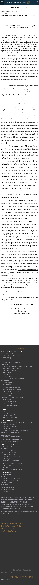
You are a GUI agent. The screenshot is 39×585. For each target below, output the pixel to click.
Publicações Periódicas (11, 387)
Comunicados (6, 474)
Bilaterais (7, 395)
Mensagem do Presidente (11, 362)
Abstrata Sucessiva (10, 426)
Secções (4, 413)
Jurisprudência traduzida (12, 469)
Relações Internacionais (11, 391)
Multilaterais (8, 393)
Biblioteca (5, 381)
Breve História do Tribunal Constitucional (18, 366)
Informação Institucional (12, 398)
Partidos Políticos (9, 453)
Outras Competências (10, 433)
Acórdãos (5, 448)
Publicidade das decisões (11, 463)
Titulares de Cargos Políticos (13, 441)
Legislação (5, 435)
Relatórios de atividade (11, 401)
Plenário (5, 411)
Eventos (4, 485)
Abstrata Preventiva (10, 424)
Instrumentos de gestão (11, 406)
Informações (7, 383)
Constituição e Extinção (11, 456)
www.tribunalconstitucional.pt (28, 270)
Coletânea (5, 467)
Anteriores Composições (12, 368)
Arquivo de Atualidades (11, 478)
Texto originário (9, 376)
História (4, 364)
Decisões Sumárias (8, 451)
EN (37, 1)
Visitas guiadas (7, 487)
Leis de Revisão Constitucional (14, 378)
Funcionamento (8, 360)
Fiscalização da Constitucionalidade (16, 422)
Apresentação (7, 354)
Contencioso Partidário (11, 461)
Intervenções (6, 483)
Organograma (8, 403)
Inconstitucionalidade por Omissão (16, 430)
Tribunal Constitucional (12, 437)
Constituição (6, 373)
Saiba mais (6, 580)
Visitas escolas (7, 489)
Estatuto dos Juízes (9, 415)
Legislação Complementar (12, 439)
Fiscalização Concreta (11, 428)
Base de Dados (6, 446)
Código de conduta (9, 417)
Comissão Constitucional (12, 389)
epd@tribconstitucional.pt (12, 508)
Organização (8, 358)
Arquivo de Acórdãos (10, 480)
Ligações (5, 491)
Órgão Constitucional (11, 356)
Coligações (7, 459)
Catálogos (7, 385)
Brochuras (7, 399)
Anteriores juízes (9, 370)
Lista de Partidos (9, 454)
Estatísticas (6, 465)
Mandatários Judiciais (18, 502)
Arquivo (4, 477)
